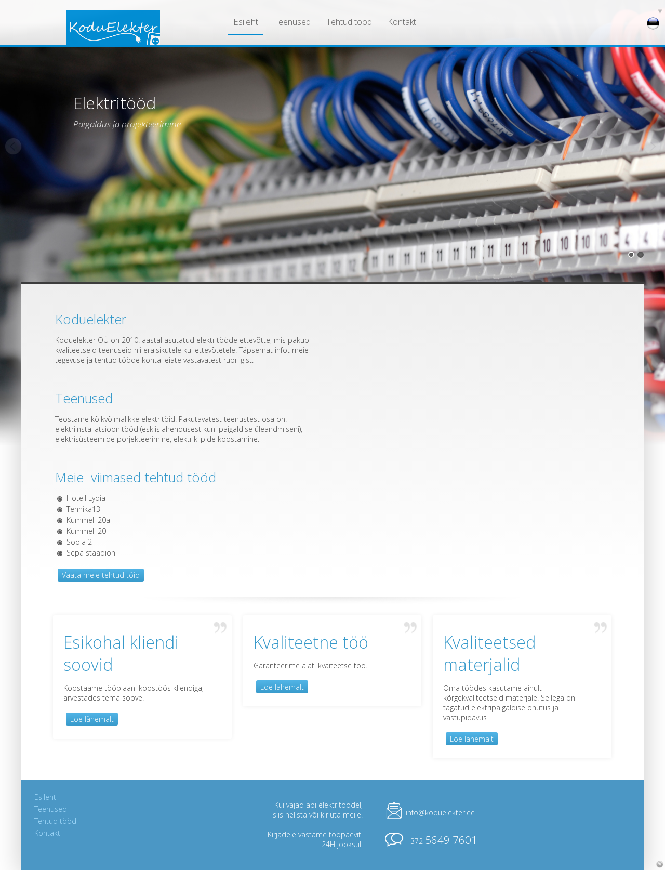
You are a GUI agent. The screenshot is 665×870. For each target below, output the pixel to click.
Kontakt (402, 22)
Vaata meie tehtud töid (101, 575)
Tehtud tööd (349, 22)
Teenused (292, 22)
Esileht (245, 22)
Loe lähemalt (92, 719)
